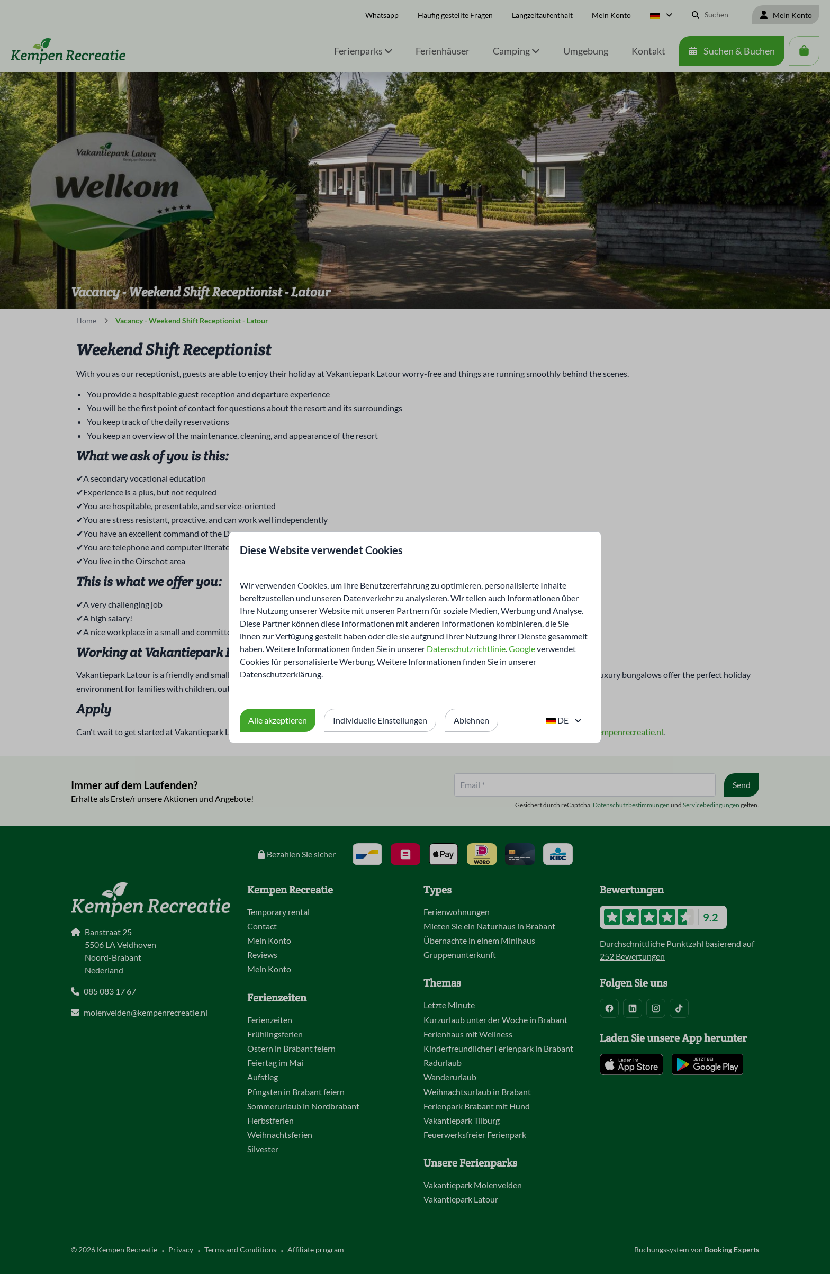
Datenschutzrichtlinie (466, 649)
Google (522, 649)
